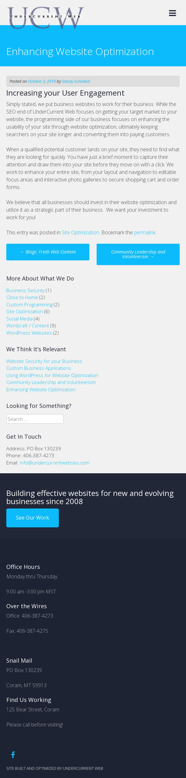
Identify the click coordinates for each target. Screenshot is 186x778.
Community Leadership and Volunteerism (138, 254)
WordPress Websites (29, 333)
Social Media (19, 318)
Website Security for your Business (44, 361)
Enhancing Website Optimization (40, 389)
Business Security (25, 290)
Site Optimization (80, 232)
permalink (144, 232)
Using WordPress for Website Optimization (52, 375)
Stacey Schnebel (76, 81)
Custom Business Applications (38, 368)
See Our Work (32, 517)
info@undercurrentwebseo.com (54, 462)
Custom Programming (29, 304)
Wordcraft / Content (27, 325)
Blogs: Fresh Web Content (48, 252)
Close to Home (22, 297)
